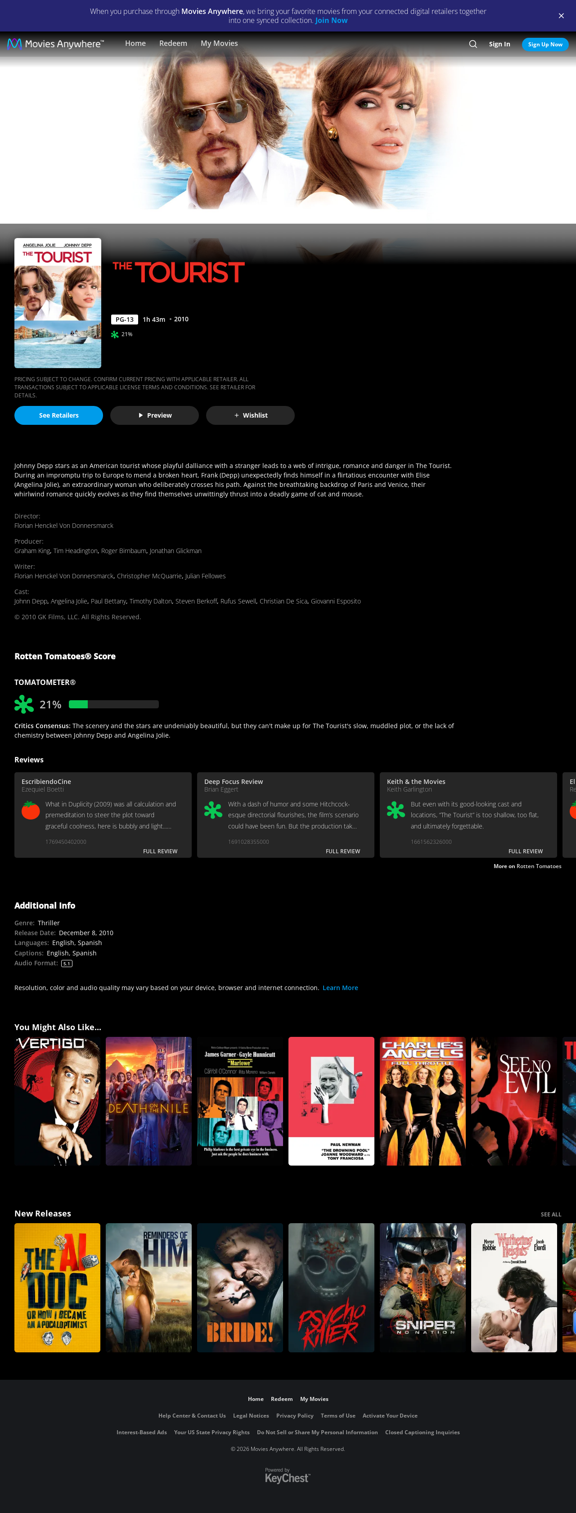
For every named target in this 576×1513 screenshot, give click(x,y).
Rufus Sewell (238, 601)
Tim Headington (76, 550)
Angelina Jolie (69, 601)
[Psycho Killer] (331, 1287)
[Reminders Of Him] (149, 1287)
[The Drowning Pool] (331, 1101)
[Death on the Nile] (149, 1101)
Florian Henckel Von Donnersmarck (63, 525)
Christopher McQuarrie (149, 576)
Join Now (331, 20)
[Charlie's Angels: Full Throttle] (423, 1101)
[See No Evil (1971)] (514, 1101)
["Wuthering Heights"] (514, 1287)
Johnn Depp (30, 601)
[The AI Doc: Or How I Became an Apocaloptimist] (57, 1287)
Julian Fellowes (205, 576)
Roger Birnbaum (123, 550)
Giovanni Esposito (336, 601)
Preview (155, 415)
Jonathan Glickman (176, 550)
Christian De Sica (283, 601)
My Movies (219, 43)
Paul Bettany (108, 601)
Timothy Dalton (151, 601)
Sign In (499, 44)
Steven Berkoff (196, 601)
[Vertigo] (57, 1101)
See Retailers (59, 415)
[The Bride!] (240, 1287)
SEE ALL (551, 1214)
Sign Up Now (545, 44)
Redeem (173, 43)
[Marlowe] (240, 1101)
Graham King (32, 550)
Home (135, 43)
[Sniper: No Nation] (423, 1287)
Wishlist (251, 415)
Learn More (340, 987)
